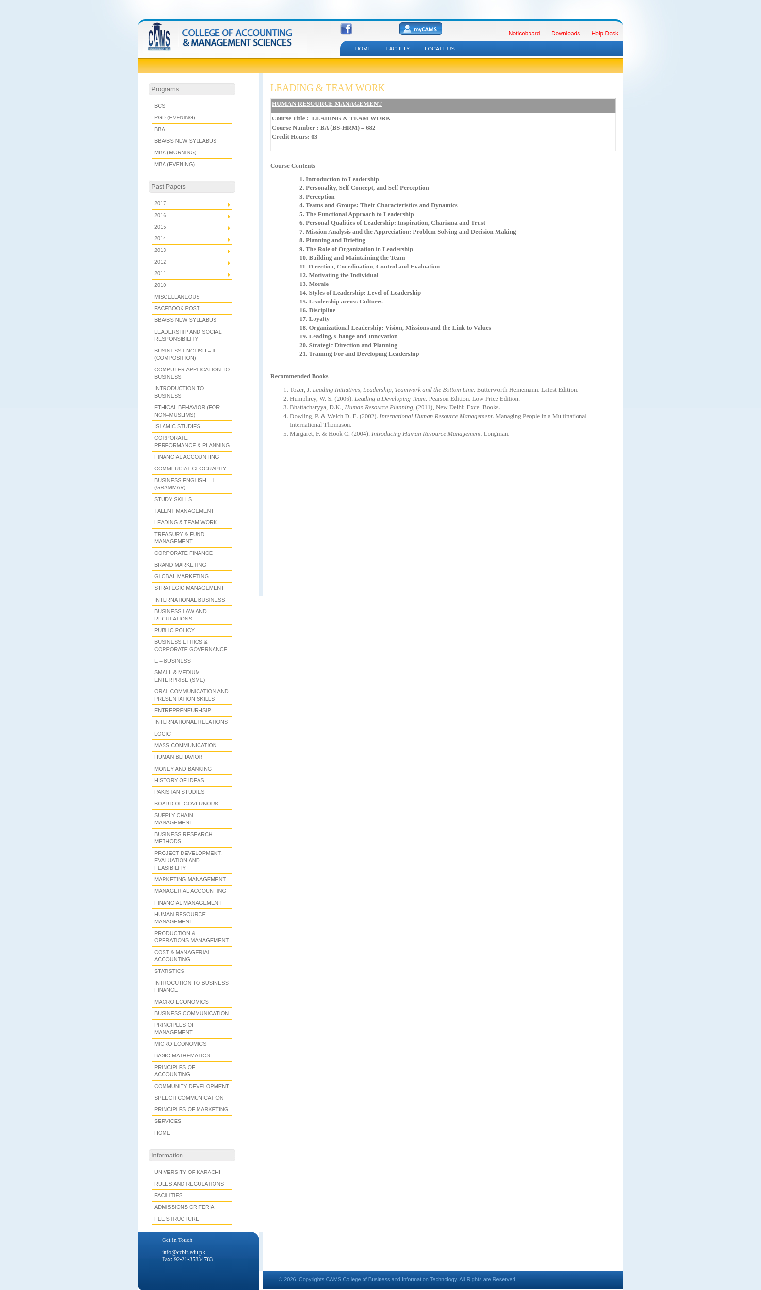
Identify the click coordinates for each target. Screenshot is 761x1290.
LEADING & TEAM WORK (327, 88)
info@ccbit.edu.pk (183, 1252)
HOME (363, 48)
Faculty (398, 48)
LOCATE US (440, 48)
